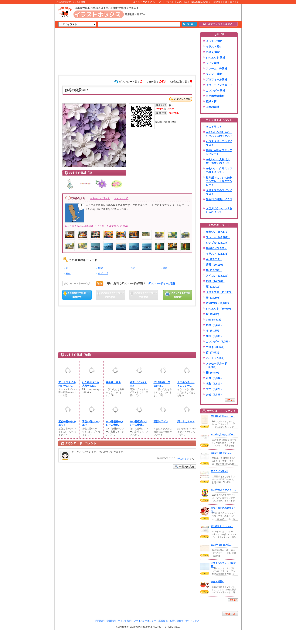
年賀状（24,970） (216, 248)
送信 (99, 283)
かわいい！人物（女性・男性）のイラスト (219, 161)
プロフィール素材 (216, 79)
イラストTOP (214, 41)
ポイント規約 (124, 620)
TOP (160, 2)
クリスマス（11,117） (219, 292)
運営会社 (163, 620)
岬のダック (183, 458)
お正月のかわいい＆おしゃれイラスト (219, 210)
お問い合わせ (176, 620)
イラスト (169, 2)
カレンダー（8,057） (218, 341)
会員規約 (111, 620)
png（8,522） (214, 319)
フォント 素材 (214, 74)
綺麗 (165, 268)
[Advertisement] (37, 62)
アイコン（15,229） (218, 275)
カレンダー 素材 (215, 90)
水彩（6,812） (214, 383)
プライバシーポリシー (145, 620)
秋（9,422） (213, 314)
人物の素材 (212, 106)
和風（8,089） (214, 336)
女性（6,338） (214, 394)
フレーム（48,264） (218, 237)
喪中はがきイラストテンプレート (219, 152)
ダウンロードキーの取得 (161, 283)
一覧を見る (230, 400)
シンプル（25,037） (218, 242)
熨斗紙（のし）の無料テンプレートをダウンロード (219, 181)
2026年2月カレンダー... (223, 434)
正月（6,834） (214, 378)
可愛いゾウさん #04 (138, 384)
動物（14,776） (215, 281)
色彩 (132, 268)
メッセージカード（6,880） (216, 365)
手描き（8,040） (216, 347)
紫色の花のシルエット (67, 423)
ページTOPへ (230, 613)
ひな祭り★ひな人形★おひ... (90, 384)
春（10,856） (214, 297)
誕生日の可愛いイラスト (219, 201)
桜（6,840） (213, 372)
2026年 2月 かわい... (221, 453)
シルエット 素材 (215, 57)
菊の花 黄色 (113, 382)
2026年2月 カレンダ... (222, 526)
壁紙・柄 (211, 101)
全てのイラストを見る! (218, 24)
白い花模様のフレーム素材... (114, 423)
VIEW (204, 426)
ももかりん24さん (100, 198)
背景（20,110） (215, 264)
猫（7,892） (213, 352)
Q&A (179, 2)
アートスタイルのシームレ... (67, 384)
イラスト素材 (214, 46)
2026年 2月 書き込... (221, 544)
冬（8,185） (213, 330)
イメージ (103, 273)
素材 (68, 273)
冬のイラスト (214, 126)
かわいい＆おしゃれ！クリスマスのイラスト (219, 134)
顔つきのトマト (186, 421)
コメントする (121, 198)
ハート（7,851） (216, 357)
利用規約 (99, 620)
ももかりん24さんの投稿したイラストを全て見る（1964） (97, 226)
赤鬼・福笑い (217, 581)
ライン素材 (212, 63)
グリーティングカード (219, 85)
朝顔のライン (161, 421)
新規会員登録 (220, 2)
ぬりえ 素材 (213, 52)
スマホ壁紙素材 (215, 95)
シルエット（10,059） (219, 308)
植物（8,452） (214, 325)
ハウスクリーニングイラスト (219, 143)
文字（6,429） (214, 389)
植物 (100, 268)
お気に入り (180, 99)
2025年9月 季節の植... (162, 384)
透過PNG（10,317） (218, 303)
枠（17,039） (214, 270)
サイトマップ (192, 620)
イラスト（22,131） (218, 253)
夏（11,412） (214, 286)
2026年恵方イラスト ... (223, 489)
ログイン (234, 2)
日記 (186, 2)
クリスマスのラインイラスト (219, 192)
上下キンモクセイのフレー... (186, 384)
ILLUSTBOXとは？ (201, 2)
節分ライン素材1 (219, 471)
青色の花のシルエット (90, 423)
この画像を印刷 (177, 295)
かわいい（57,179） (218, 231)
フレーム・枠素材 (216, 68)
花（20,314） (214, 259)
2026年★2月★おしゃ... (223, 416)
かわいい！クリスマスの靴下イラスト (219, 170)
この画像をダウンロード (77, 295)
